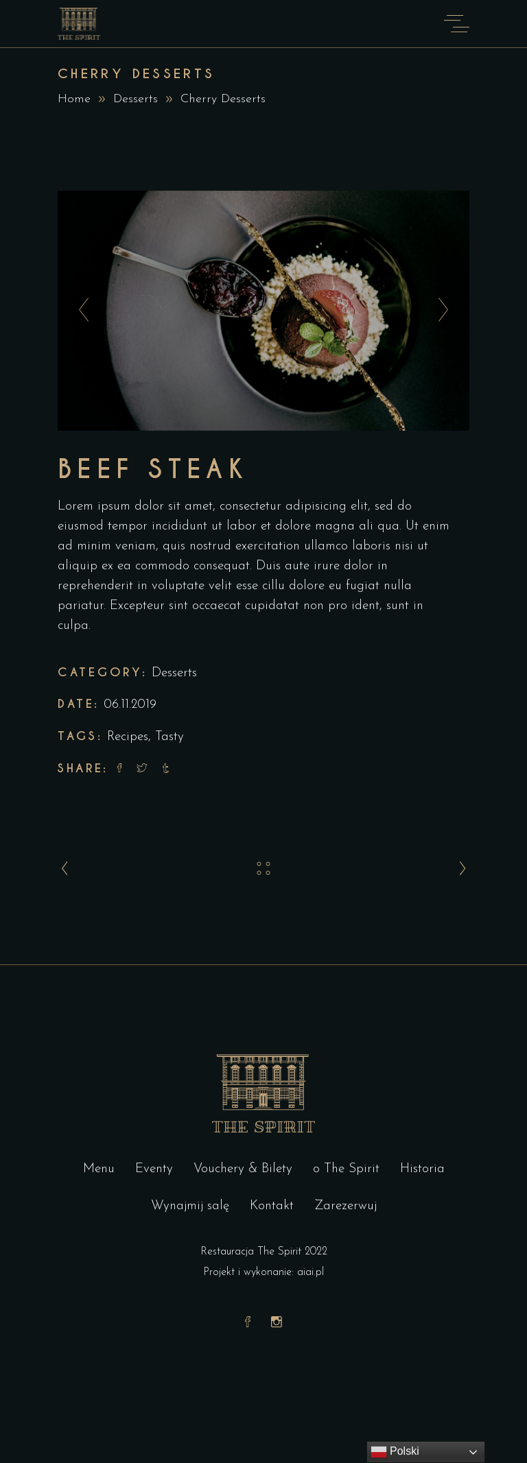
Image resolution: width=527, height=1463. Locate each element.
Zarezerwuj (345, 1206)
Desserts (135, 99)
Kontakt (272, 1206)
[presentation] (80, 310)
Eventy (154, 1169)
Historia (422, 1169)
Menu (99, 1169)
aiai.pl (310, 1272)
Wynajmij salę (190, 1206)
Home (74, 99)
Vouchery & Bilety (243, 1169)
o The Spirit (346, 1169)
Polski (395, 1452)
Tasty (169, 737)
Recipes (127, 737)
